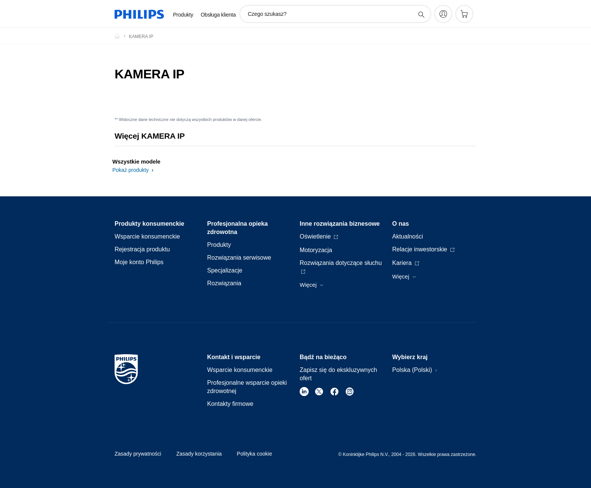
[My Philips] (443, 14)
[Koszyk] (464, 14)
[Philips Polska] (122, 36)
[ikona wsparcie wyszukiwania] (421, 14)
